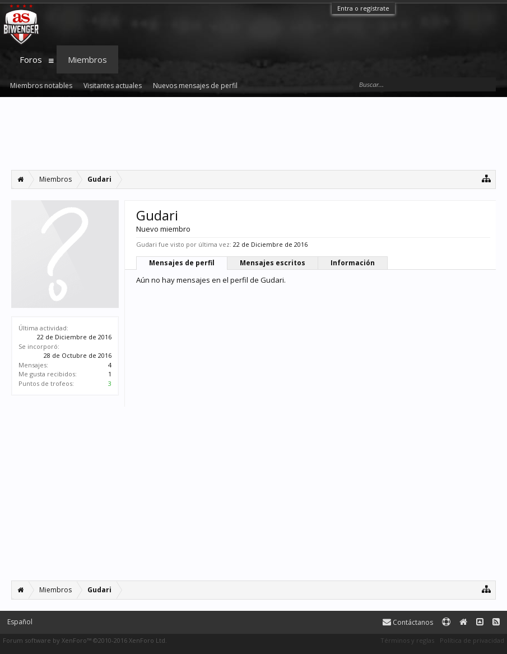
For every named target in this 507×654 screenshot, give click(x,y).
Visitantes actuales (112, 85)
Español (19, 622)
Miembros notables (41, 85)
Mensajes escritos (272, 263)
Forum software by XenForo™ (85, 640)
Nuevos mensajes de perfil (195, 85)
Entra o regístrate (363, 8)
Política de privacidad (472, 640)
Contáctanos (408, 622)
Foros (31, 59)
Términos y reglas (407, 640)
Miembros (87, 59)
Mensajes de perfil (182, 263)
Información (353, 263)
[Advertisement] (253, 133)
